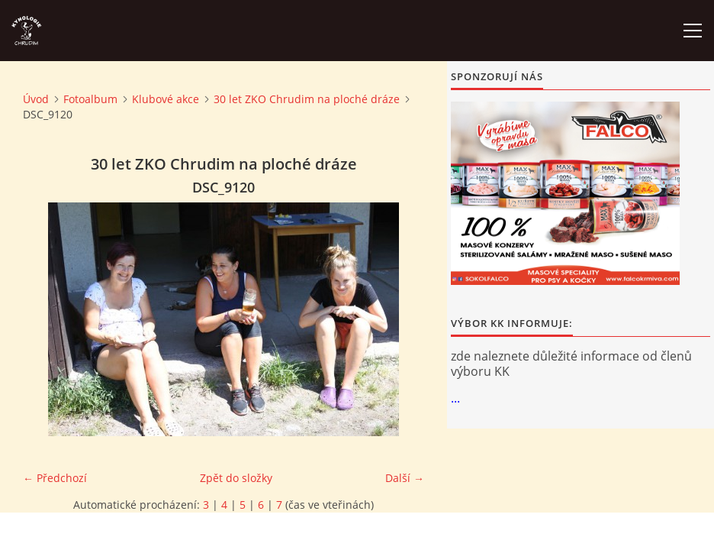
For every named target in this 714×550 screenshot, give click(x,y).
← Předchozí (55, 478)
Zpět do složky (236, 478)
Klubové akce (165, 99)
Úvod (36, 99)
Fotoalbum (90, 99)
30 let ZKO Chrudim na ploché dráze (307, 99)
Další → (404, 478)
